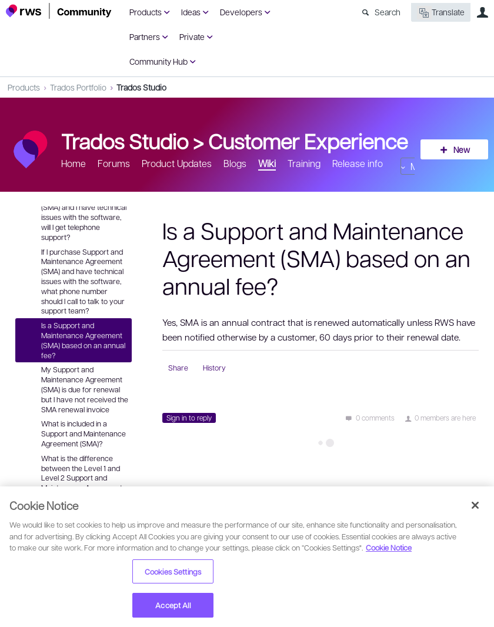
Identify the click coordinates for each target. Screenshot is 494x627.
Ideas (191, 11)
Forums (114, 163)
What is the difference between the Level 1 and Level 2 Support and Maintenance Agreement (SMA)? (81, 477)
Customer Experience (308, 140)
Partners (144, 36)
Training (304, 163)
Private (192, 36)
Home (73, 163)
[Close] (475, 505)
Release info (357, 163)
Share (178, 367)
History (214, 367)
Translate (441, 12)
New (461, 149)
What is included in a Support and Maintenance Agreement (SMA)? (83, 433)
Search (387, 11)
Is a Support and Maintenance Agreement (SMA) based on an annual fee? (83, 340)
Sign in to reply (189, 417)
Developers (241, 11)
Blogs (234, 163)
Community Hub (158, 61)
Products (145, 11)
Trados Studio (141, 87)
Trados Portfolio (78, 87)
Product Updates (177, 163)
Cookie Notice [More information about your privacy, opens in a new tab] (389, 547)
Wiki (267, 163)
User (482, 12)
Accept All (172, 605)
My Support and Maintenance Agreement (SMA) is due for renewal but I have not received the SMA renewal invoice (84, 389)
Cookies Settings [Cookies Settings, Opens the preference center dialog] (173, 571)
